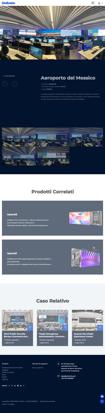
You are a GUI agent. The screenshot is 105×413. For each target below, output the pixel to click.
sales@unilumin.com (68, 376)
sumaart (52, 401)
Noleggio (5, 370)
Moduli (4, 377)
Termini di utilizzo (8, 404)
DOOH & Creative (8, 372)
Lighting (5, 379)
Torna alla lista (8, 81)
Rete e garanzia (37, 368)
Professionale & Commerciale (12, 368)
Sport (4, 375)
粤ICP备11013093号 (32, 401)
